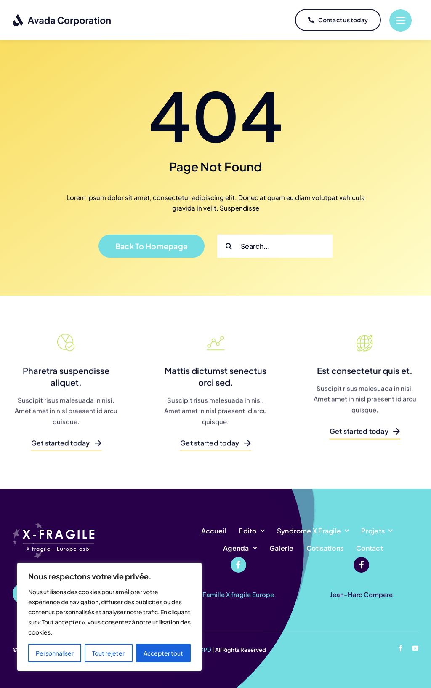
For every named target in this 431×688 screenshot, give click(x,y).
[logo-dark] (62, 17)
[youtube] (415, 648)
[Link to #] (400, 20)
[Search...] (275, 246)
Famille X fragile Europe (238, 594)
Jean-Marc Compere (361, 594)
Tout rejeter (108, 653)
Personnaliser (55, 653)
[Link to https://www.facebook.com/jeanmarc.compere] (361, 565)
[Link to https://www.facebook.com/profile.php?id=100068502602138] (238, 565)
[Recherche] (228, 246)
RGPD (203, 649)
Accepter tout (163, 653)
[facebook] (400, 648)
